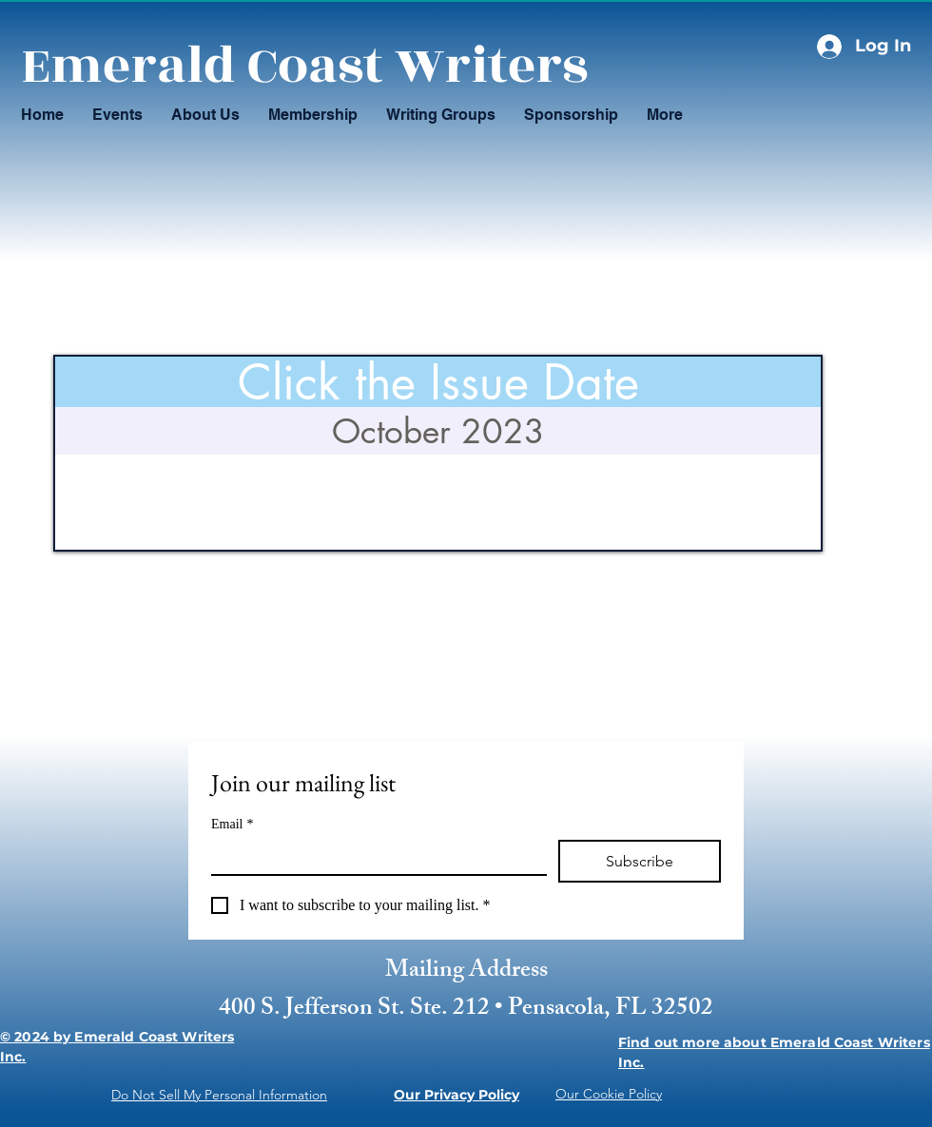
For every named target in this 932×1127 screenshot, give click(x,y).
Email (232, 824)
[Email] (373, 857)
